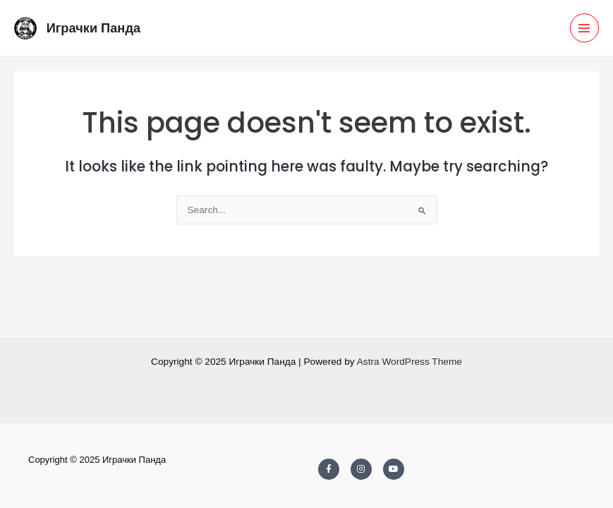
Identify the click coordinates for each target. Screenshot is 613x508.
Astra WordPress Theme (409, 361)
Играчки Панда (93, 28)
